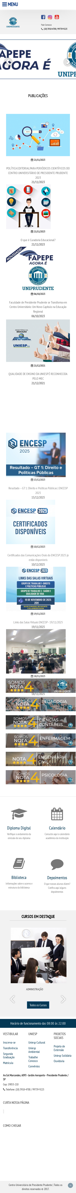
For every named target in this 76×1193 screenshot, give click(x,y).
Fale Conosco (46, 24)
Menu (10, 4)
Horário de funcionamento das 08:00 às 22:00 (38, 1023)
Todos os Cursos (38, 1005)
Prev (13, 1000)
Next (63, 1000)
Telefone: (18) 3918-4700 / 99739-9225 (23, 1089)
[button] (5, 59)
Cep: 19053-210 (10, 1084)
